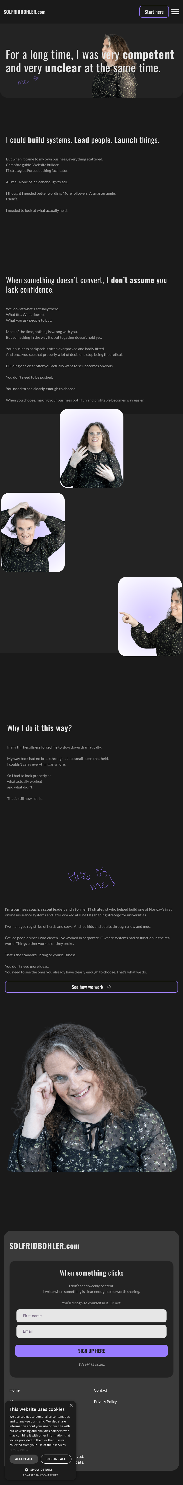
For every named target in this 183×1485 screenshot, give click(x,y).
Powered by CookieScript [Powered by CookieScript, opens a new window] (40, 1475)
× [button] (71, 1406)
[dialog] (40, 1440)
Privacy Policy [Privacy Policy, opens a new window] (19, 1450)
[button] (40, 1469)
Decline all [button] (56, 1459)
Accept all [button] (24, 1459)
